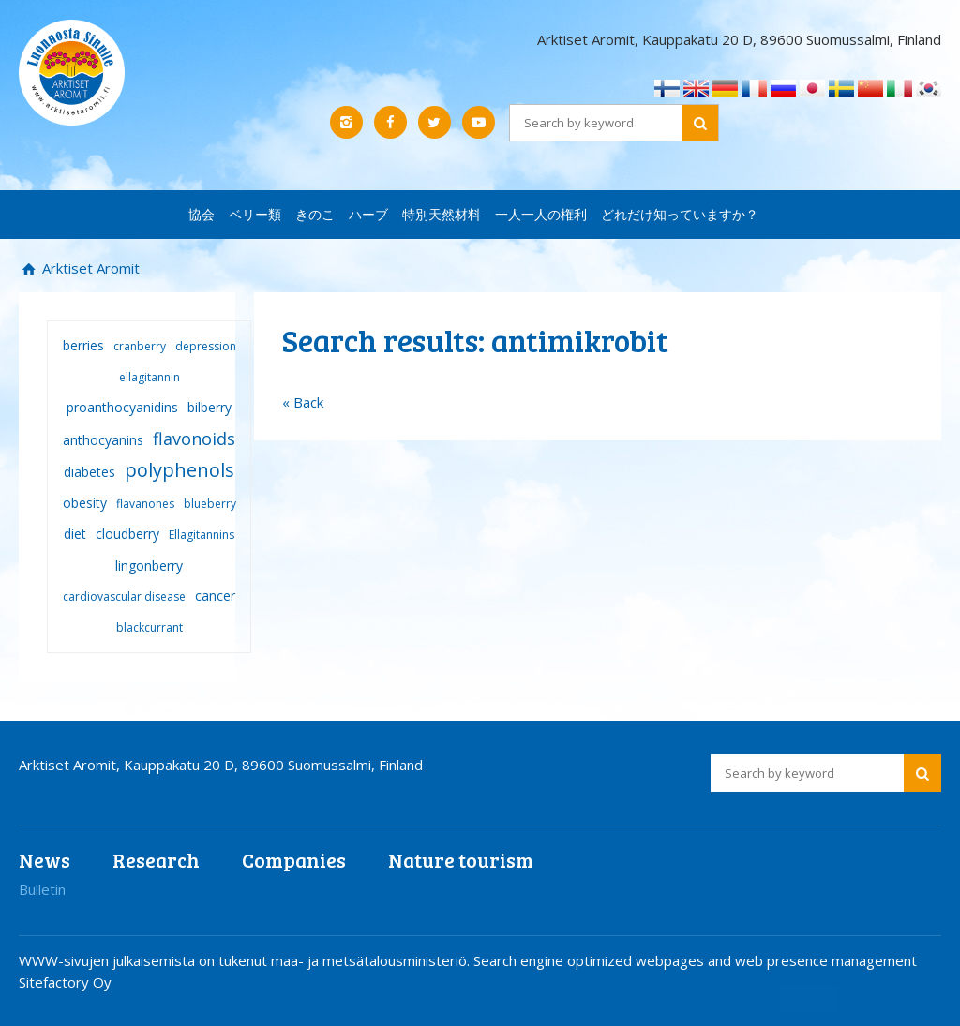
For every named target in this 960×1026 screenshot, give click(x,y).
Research (156, 859)
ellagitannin (149, 377)
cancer (215, 595)
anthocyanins (103, 440)
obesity (85, 503)
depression (205, 346)
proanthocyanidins (122, 407)
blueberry (210, 504)
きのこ (315, 214)
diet (75, 534)
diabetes (89, 472)
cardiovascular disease (124, 596)
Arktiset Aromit (89, 268)
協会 (201, 214)
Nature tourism (460, 859)
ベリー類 (255, 214)
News (44, 859)
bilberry (210, 407)
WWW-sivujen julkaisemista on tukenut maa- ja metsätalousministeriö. (246, 960)
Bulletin (42, 889)
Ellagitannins (201, 535)
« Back (302, 402)
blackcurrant (149, 627)
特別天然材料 (441, 214)
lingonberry (149, 565)
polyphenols (179, 470)
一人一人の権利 (541, 214)
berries (83, 345)
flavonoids (194, 438)
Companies (294, 859)
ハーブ (368, 214)
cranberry (139, 346)
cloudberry (127, 534)
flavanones (145, 504)
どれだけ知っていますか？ (679, 214)
